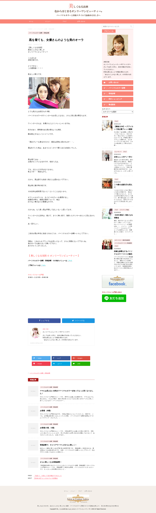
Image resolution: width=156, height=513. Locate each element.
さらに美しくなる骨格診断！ (51, 462)
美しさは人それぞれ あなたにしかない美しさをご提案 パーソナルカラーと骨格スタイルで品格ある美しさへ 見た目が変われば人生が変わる (78, 506)
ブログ (64, 21)
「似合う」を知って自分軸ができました (48, 476)
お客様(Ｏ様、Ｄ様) (47, 428)
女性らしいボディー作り (123, 157)
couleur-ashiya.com (36, 343)
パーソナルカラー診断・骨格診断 (40, 373)
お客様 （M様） (46, 411)
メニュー (47, 21)
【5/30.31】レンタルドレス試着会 (46, 478)
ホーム (31, 21)
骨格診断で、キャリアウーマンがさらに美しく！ (58, 445)
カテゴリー (106, 109)
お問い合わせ (81, 21)
